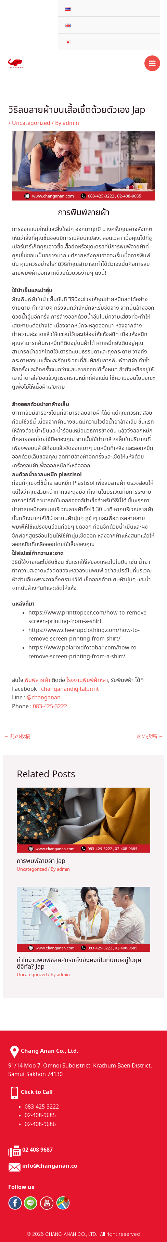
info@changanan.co (49, 1166)
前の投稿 (17, 736)
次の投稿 (150, 736)
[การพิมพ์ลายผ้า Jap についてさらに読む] (84, 819)
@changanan (44, 698)
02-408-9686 (40, 1124)
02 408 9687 (37, 1150)
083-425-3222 (50, 707)
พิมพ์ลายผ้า (37, 680)
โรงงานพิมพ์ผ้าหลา (87, 680)
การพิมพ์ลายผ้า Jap (41, 861)
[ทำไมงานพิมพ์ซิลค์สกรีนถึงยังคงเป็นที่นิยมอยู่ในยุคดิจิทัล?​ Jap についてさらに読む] (84, 918)
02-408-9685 (40, 1116)
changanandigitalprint (70, 689)
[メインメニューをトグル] (152, 63)
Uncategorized (31, 123)
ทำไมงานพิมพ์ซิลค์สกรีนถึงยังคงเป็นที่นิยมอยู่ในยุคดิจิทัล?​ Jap (79, 963)
